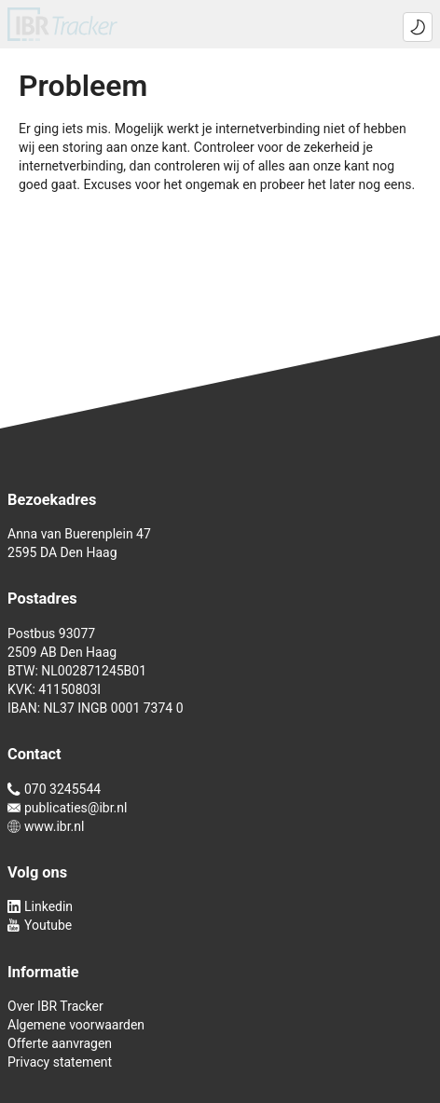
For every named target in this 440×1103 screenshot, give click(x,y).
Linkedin (40, 906)
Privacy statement (59, 1062)
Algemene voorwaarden (75, 1024)
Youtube (39, 925)
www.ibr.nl (45, 826)
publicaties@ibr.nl (67, 807)
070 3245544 (54, 789)
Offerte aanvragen (59, 1043)
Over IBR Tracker (55, 1006)
